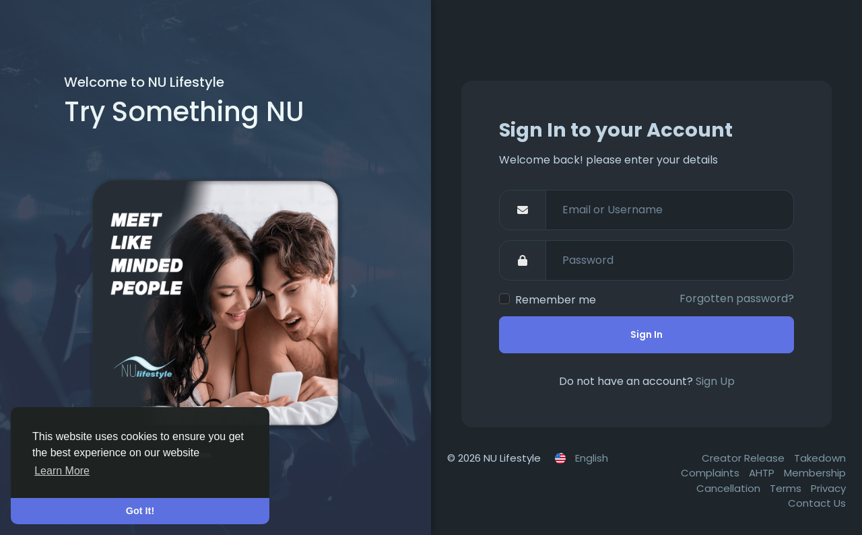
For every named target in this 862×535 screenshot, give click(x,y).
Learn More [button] (62, 470)
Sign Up (715, 381)
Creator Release (744, 458)
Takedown (820, 458)
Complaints (711, 473)
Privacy (828, 488)
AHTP (763, 473)
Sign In (646, 334)
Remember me (555, 300)
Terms (787, 488)
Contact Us (817, 503)
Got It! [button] (140, 510)
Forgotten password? (736, 298)
